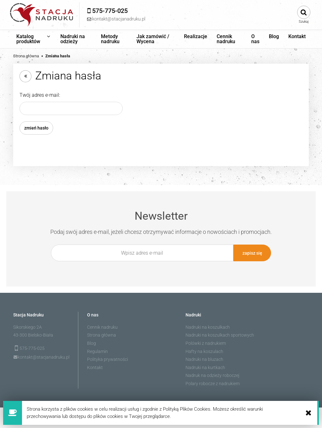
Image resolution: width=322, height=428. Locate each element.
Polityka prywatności (107, 359)
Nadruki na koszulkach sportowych (220, 335)
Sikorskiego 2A (27, 327)
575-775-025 (32, 348)
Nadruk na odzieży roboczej (212, 375)
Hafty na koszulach (204, 351)
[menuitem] (33, 39)
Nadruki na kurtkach (205, 367)
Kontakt (95, 367)
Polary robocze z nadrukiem (213, 383)
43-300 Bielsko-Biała (33, 335)
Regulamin (97, 351)
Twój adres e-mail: (39, 95)
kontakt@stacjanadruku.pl (43, 357)
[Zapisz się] (252, 253)
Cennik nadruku (102, 327)
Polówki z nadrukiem (206, 343)
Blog (91, 343)
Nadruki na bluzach (204, 359)
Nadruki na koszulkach (208, 327)
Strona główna (101, 335)
